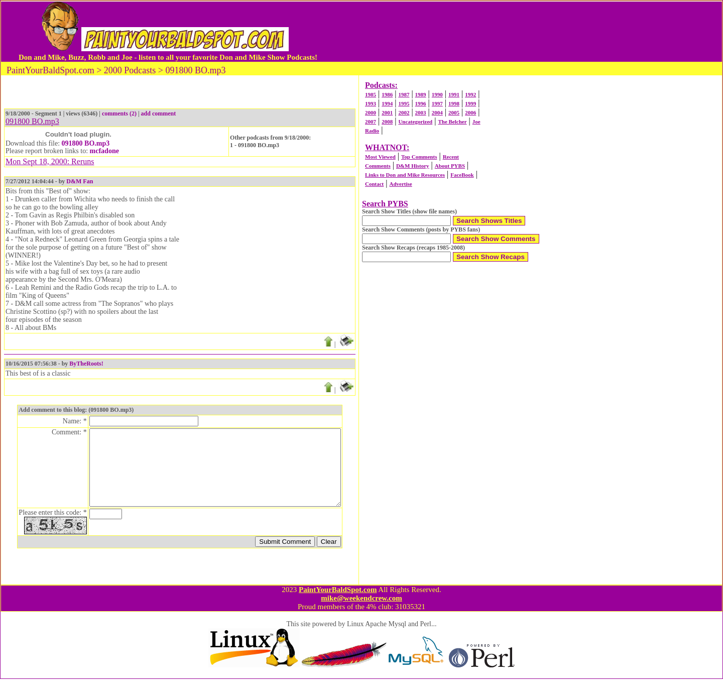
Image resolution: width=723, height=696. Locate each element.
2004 (437, 112)
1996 (420, 103)
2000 (370, 112)
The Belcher (452, 122)
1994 (387, 103)
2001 (387, 112)
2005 (453, 112)
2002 (403, 112)
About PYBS (450, 166)
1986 (387, 94)
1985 (370, 94)
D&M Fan (79, 181)
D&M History (412, 166)
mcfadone (104, 151)
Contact (374, 184)
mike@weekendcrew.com (361, 615)
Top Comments (419, 157)
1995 (403, 103)
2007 (370, 122)
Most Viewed (380, 157)
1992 (470, 94)
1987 (403, 94)
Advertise (400, 184)
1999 (470, 103)
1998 (453, 103)
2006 (470, 112)
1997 (437, 103)
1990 (437, 94)
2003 (420, 112)
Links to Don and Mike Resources (405, 175)
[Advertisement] (511, 31)
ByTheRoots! (86, 363)
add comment (158, 113)
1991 (453, 94)
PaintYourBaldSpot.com (338, 607)
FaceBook (461, 175)
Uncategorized (415, 122)
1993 (370, 103)
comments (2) (119, 113)
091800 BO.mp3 (86, 143)
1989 (420, 94)
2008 (387, 122)
